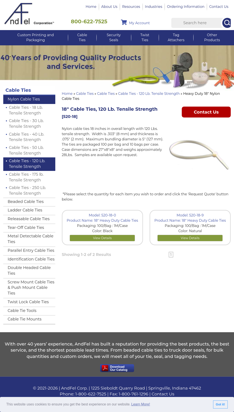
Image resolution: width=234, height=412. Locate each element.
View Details (102, 238)
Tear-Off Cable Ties (26, 227)
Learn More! (140, 404)
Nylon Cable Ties (24, 99)
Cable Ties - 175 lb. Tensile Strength (26, 177)
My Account (135, 22)
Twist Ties (144, 37)
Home (91, 7)
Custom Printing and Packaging (35, 37)
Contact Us (218, 7)
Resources (131, 7)
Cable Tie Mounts (24, 319)
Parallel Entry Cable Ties (31, 250)
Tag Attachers (176, 37)
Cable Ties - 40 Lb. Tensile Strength (26, 137)
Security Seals (114, 37)
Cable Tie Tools (22, 310)
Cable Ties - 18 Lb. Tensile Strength (26, 110)
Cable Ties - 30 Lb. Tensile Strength (26, 123)
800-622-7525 (89, 21)
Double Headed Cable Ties (29, 270)
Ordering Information (185, 7)
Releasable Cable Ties (29, 218)
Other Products (212, 37)
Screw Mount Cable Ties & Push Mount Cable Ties (31, 288)
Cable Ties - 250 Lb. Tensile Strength (27, 190)
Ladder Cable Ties (25, 210)
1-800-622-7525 (90, 394)
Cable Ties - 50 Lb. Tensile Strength (26, 150)
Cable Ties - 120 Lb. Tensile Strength (149, 94)
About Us (109, 7)
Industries (153, 7)
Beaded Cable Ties (26, 201)
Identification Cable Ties (31, 259)
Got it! (220, 404)
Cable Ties (82, 37)
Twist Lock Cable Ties (28, 302)
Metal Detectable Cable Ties (30, 239)
